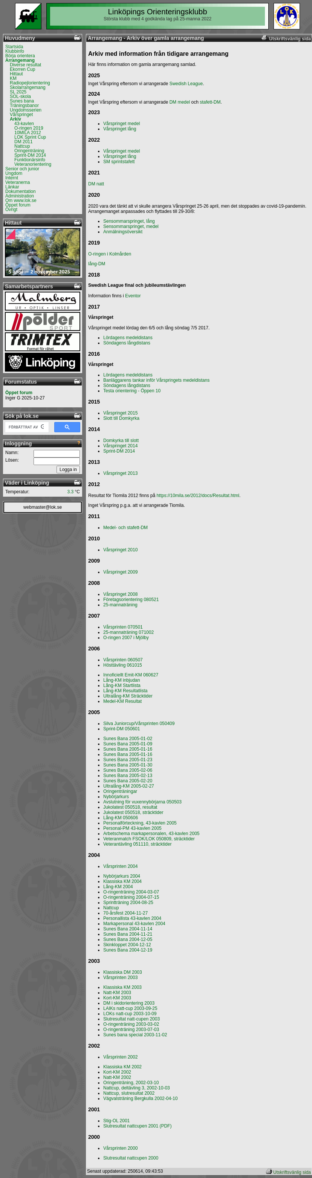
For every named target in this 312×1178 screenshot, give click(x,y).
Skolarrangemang (28, 87)
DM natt (96, 184)
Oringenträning (29, 150)
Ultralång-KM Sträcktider (128, 696)
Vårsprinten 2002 (120, 1057)
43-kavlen (24, 123)
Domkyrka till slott (121, 440)
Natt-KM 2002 (117, 1077)
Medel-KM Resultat (122, 701)
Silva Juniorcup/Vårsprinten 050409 (138, 723)
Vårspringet (21, 114)
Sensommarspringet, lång (129, 221)
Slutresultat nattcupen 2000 (130, 1158)
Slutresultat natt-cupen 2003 (131, 1019)
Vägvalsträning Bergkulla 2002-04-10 (140, 1098)
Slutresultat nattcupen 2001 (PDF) (137, 1126)
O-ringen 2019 (28, 128)
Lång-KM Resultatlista (125, 690)
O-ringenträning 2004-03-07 (131, 892)
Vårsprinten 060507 (123, 659)
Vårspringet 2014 (120, 445)
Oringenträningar (120, 791)
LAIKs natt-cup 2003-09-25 (130, 1008)
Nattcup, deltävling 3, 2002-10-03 (136, 1088)
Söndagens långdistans (126, 343)
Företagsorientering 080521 (131, 599)
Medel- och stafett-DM (125, 527)
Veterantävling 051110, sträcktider (137, 844)
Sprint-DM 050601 (121, 728)
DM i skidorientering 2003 (128, 1003)
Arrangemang (20, 60)
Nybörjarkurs (116, 796)
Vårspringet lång (119, 129)
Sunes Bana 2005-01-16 (127, 749)
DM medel (179, 102)
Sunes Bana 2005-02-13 (127, 775)
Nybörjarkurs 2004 (121, 876)
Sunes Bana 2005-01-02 (127, 738)
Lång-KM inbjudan (121, 680)
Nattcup (22, 146)
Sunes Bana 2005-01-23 (127, 759)
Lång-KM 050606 (120, 817)
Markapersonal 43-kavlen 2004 (134, 923)
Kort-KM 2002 (117, 1072)
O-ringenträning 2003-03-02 (131, 1024)
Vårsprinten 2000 (120, 1148)
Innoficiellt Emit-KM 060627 (130, 675)
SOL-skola (20, 96)
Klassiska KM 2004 (122, 881)
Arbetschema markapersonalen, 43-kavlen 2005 (151, 833)
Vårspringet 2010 (120, 549)
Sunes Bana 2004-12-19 (127, 950)
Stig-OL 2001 (116, 1120)
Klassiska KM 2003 (122, 987)
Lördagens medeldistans (128, 337)
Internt (11, 178)
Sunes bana (22, 101)
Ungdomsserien (25, 110)
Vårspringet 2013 (120, 473)
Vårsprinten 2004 (120, 866)
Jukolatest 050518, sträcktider (133, 812)
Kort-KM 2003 (117, 998)
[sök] (26, 427)
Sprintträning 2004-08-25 (128, 902)
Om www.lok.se (21, 200)
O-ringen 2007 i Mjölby (126, 637)
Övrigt (11, 209)
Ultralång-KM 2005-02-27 (128, 786)
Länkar (12, 187)
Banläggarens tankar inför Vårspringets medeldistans (156, 380)
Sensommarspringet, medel (131, 226)
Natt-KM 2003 (117, 992)
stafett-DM (210, 102)
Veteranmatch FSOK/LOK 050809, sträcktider (149, 838)
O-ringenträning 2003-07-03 (131, 1029)
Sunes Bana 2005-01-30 (127, 765)
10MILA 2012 (27, 132)
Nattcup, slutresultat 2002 (128, 1093)
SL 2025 (18, 92)
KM (13, 78)
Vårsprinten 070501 (123, 627)
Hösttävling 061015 (122, 665)
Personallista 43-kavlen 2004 (132, 918)
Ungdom (13, 173)
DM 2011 (23, 141)
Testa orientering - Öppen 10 (132, 390)
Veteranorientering (32, 164)
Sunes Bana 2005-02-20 (127, 780)
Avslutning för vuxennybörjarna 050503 (142, 802)
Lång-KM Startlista (122, 685)
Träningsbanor (24, 105)
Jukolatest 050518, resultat (130, 807)
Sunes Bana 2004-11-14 (127, 929)
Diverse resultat (25, 64)
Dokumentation (20, 191)
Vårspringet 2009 (120, 572)
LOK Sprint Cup (30, 137)
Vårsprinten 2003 (120, 977)
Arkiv (15, 119)
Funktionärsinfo (29, 159)
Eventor (133, 295)
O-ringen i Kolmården (109, 254)
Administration (19, 196)
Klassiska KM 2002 (122, 1066)
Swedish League (186, 83)
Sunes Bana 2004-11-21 (127, 934)
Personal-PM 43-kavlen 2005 (132, 828)
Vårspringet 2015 (120, 413)
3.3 (70, 491)
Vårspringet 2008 (120, 594)
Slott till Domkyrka (121, 418)
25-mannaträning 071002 (128, 632)
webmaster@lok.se (42, 507)
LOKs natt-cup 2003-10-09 (129, 1013)
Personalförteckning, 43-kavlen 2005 (140, 823)
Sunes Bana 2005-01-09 (127, 744)
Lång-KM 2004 (118, 886)
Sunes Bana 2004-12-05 (127, 939)
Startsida (14, 46)
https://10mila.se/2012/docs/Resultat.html (197, 495)
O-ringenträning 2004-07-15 (131, 897)
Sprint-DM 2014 (30, 155)
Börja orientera (20, 55)
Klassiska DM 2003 (122, 972)
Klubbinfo (14, 51)
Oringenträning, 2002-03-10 (131, 1082)
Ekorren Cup (22, 69)
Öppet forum (18, 205)
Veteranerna (17, 182)
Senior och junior (22, 168)
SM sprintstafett (119, 161)
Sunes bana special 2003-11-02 (135, 1034)
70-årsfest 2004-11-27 (125, 913)
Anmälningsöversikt (122, 231)
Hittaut (16, 73)
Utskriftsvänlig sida (292, 1172)
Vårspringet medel (121, 123)
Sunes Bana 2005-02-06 (127, 770)
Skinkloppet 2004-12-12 (127, 944)
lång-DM (96, 263)
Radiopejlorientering (30, 83)
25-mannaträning (120, 604)
